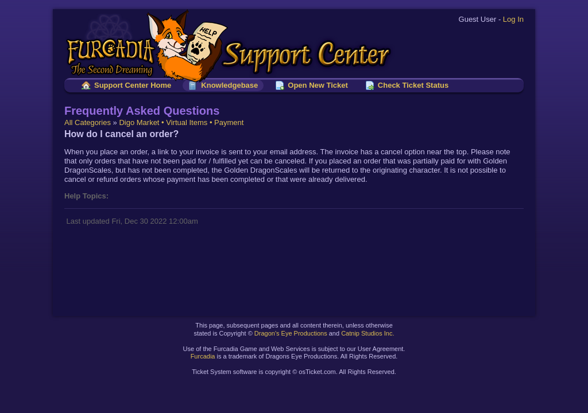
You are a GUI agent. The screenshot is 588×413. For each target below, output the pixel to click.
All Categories (87, 122)
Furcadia (203, 356)
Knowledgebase (229, 85)
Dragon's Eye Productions (290, 333)
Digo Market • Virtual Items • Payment (181, 122)
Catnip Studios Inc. (367, 333)
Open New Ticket (318, 85)
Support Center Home (132, 85)
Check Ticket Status (413, 85)
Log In (513, 19)
